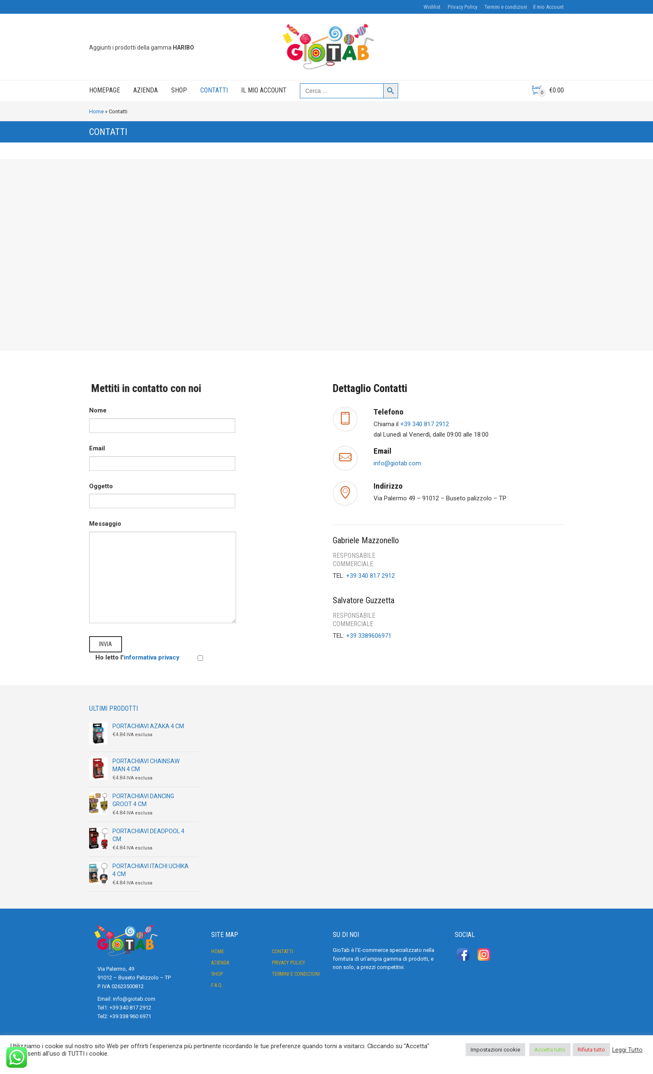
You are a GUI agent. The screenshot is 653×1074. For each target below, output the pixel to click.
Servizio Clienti (105, 4)
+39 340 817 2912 (424, 424)
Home (96, 111)
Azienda (145, 90)
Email (162, 456)
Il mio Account (548, 7)
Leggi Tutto (627, 1050)
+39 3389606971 (368, 635)
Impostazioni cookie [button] (495, 1050)
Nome (162, 418)
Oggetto (162, 493)
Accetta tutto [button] (550, 1050)
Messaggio (162, 529)
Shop (179, 90)
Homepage (104, 90)
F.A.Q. (217, 985)
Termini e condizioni (505, 7)
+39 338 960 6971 (130, 1016)
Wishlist (432, 7)
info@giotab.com (397, 463)
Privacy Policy (462, 7)
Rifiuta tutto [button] (591, 1050)
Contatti (214, 90)
